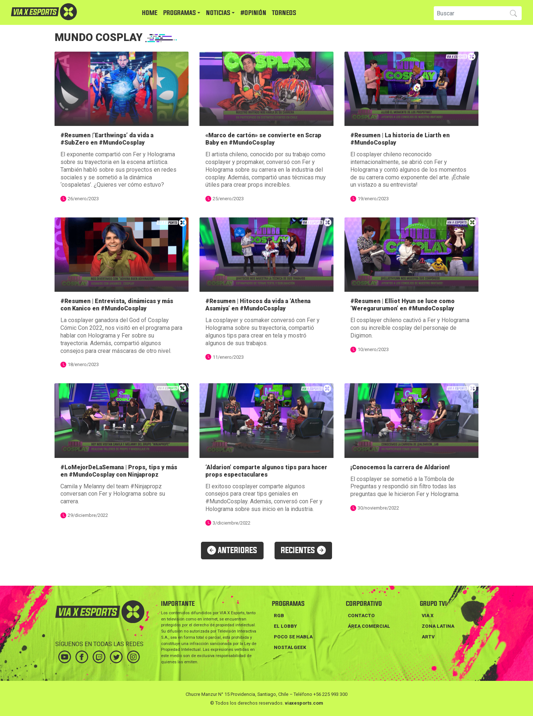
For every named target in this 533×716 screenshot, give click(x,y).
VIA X (427, 615)
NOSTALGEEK (290, 647)
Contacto (361, 615)
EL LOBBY (285, 626)
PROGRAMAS (179, 13)
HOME (149, 13)
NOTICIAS (218, 13)
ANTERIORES (232, 550)
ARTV (428, 636)
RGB (279, 615)
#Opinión (253, 13)
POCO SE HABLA (293, 636)
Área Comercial (369, 626)
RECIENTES (303, 550)
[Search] (469, 13)
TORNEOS (284, 13)
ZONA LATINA (438, 626)
